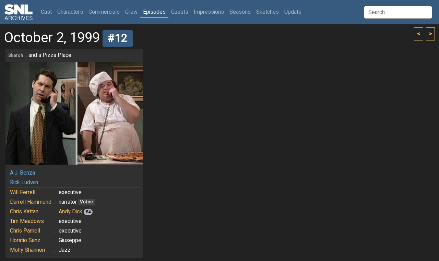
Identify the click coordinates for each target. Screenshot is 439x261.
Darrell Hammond (30, 202)
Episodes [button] (154, 12)
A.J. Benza (22, 173)
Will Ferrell (22, 192)
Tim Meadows (27, 221)
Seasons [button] (240, 12)
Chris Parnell (25, 231)
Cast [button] (48, 12)
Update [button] (292, 12)
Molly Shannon (27, 250)
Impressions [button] (209, 12)
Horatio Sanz (25, 240)
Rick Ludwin (24, 182)
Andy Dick (70, 211)
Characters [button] (70, 12)
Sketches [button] (267, 12)
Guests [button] (179, 12)
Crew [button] (131, 12)
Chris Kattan (24, 211)
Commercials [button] (104, 12)
